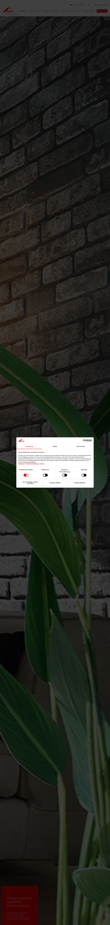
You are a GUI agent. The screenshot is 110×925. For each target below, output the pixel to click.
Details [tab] (55, 446)
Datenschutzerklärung (32, 464)
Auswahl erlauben (55, 482)
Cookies (42, 464)
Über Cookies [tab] (81, 446)
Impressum (21, 464)
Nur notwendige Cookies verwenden (30, 482)
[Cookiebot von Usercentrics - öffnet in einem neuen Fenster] (84, 440)
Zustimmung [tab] (29, 446)
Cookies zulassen (79, 482)
